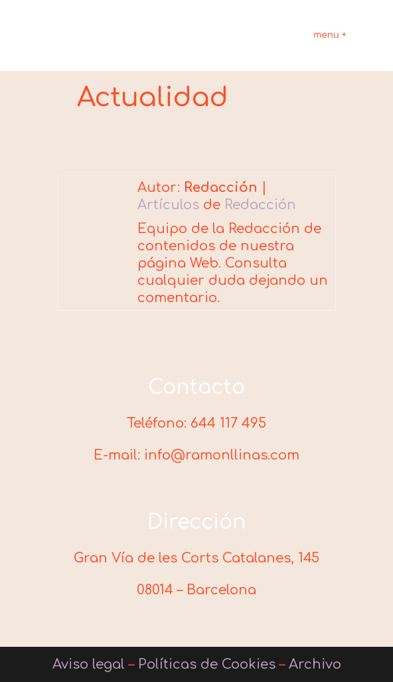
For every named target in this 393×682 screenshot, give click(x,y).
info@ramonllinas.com (221, 455)
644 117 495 (228, 423)
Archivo (315, 664)
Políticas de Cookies (206, 664)
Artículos (168, 205)
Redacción (260, 205)
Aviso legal (88, 664)
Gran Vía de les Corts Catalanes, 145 (196, 558)
